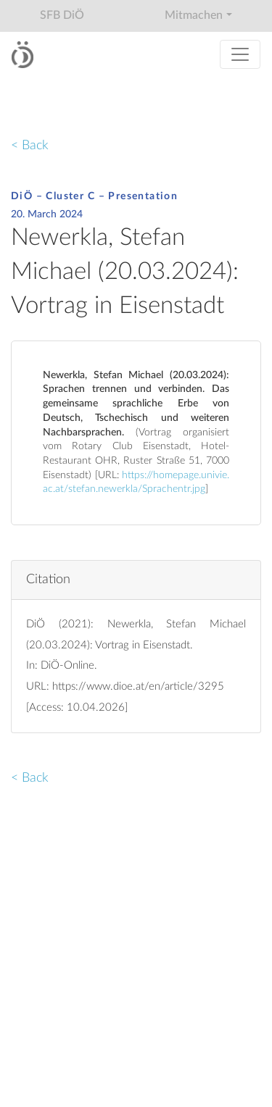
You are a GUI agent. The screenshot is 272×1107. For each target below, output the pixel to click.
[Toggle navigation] (240, 54)
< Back (30, 145)
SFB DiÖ (62, 15)
